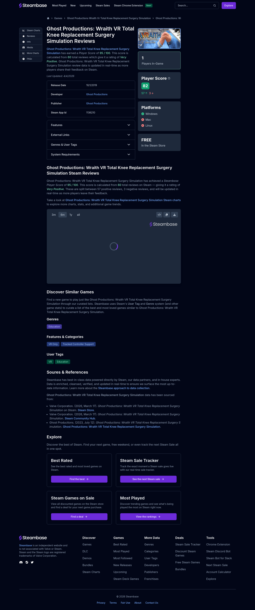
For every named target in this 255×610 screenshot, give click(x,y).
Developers (151, 565)
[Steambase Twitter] (32, 562)
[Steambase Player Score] (169, 78)
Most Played (59, 5)
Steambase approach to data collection (123, 388)
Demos (87, 558)
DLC (85, 551)
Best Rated (120, 544)
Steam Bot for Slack (219, 558)
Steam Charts (91, 572)
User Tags (151, 558)
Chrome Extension (218, 544)
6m (63, 214)
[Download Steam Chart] (174, 214)
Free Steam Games (187, 562)
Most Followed (122, 558)
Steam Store (86, 410)
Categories (151, 551)
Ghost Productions (97, 94)
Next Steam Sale (217, 565)
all (78, 214)
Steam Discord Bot (218, 551)
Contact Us (151, 602)
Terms (113, 602)
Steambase (25, 545)
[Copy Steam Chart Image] (166, 214)
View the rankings (148, 516)
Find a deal (79, 516)
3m (54, 214)
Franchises (151, 579)
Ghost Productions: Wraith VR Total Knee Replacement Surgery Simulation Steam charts (123, 200)
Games (58, 18)
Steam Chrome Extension (128, 5)
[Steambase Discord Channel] (21, 562)
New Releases (122, 565)
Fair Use (125, 602)
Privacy (101, 602)
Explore (228, 5)
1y (70, 214)
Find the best (79, 479)
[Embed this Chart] (159, 214)
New (73, 5)
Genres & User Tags (91, 145)
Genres (149, 544)
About (137, 602)
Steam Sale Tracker (188, 544)
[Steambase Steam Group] (26, 562)
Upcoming (86, 5)
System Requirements (91, 154)
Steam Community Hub (80, 418)
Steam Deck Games (126, 579)
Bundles (88, 565)
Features (91, 125)
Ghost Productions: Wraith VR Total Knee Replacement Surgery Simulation (111, 426)
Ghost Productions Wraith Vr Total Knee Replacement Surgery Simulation (109, 18)
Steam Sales (103, 5)
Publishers (151, 572)
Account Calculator (218, 572)
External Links (91, 135)
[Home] (48, 18)
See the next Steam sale (148, 479)
